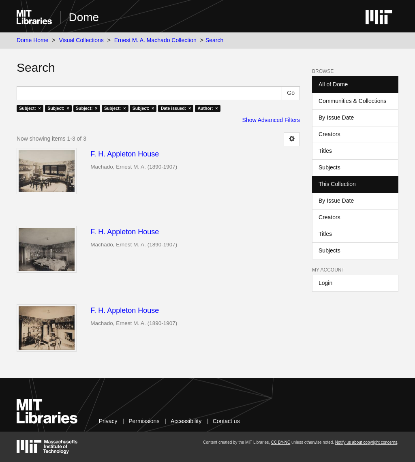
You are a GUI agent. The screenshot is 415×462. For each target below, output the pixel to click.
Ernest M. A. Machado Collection (155, 40)
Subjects (329, 167)
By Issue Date (336, 117)
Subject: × (30, 108)
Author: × (208, 108)
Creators (329, 134)
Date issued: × (176, 108)
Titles (325, 151)
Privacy (108, 421)
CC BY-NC (280, 442)
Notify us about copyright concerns (366, 442)
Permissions (143, 421)
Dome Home (33, 40)
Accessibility (186, 421)
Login (325, 283)
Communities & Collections (352, 101)
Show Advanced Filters (271, 120)
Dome (83, 17)
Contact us (226, 421)
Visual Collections (81, 40)
